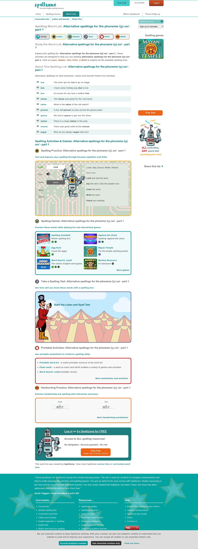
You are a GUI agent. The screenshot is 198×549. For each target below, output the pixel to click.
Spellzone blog (88, 514)
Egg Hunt (56, 248)
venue (44, 99)
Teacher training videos (137, 510)
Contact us (132, 521)
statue (44, 121)
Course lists (43, 506)
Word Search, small (61, 260)
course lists (103, 464)
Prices (152, 14)
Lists (71, 14)
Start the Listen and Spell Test (72, 304)
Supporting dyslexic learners (94, 528)
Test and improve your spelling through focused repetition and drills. (71, 157)
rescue (44, 126)
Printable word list (49, 362)
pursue (44, 110)
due (42, 88)
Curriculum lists (42, 19)
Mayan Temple (105, 248)
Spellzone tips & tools (137, 514)
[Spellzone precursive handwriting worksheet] (60, 409)
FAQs (129, 517)
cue (42, 82)
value (43, 104)
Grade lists (43, 525)
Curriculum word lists (47, 514)
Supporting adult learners (92, 525)
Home (38, 14)
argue (44, 132)
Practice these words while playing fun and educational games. (68, 227)
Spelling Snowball (60, 235)
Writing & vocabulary (90, 521)
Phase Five (77, 19)
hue (42, 93)
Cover (55, 182)
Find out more (132, 543)
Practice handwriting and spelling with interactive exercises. (67, 394)
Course (53, 14)
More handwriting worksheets (112, 417)
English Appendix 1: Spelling (51, 521)
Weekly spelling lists (47, 510)
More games (123, 270)
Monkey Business (107, 260)
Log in (68, 431)
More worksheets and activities (111, 378)
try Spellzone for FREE (92, 431)
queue (44, 115)
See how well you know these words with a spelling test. (64, 288)
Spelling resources (89, 510)
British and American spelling (51, 528)
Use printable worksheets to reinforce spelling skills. (63, 354)
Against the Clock (107, 235)
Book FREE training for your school (143, 506)
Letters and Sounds (60, 19)
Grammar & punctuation (92, 517)
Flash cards (46, 367)
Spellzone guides (89, 506)
